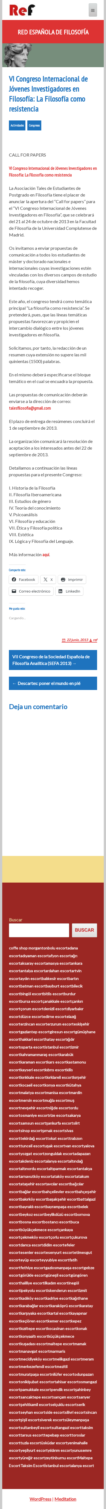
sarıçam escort (65, 1397)
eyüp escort (30, 1260)
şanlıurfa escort (59, 1123)
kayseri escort (32, 1069)
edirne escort (54, 1016)
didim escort (53, 1245)
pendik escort (63, 1389)
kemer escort (59, 1321)
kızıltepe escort (33, 1328)
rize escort (58, 1115)
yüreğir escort (32, 1457)
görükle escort (33, 1275)
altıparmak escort (63, 1168)
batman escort (33, 986)
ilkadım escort (56, 1283)
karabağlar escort (35, 1305)
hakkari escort (32, 1039)
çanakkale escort (57, 1001)
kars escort (57, 1062)
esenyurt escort (60, 1252)
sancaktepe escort (36, 1397)
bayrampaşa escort (62, 1206)
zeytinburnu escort (61, 1457)
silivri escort (75, 1412)
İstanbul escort (58, 1465)
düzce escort (31, 1016)
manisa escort (58, 1092)
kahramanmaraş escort (40, 1054)
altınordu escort (34, 1168)
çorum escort (32, 1008)
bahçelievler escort (59, 1191)
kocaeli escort (32, 1085)
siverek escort (51, 1419)
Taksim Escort (32, 1465)
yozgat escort (32, 1153)
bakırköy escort (33, 1199)
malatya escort (33, 1092)
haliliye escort (32, 1283)
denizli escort (55, 1008)
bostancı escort (57, 1222)
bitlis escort (53, 993)
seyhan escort (32, 1412)
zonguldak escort (59, 1153)
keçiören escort (34, 1321)
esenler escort (33, 1252)
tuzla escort (30, 1442)
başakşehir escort (63, 1199)
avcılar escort (58, 1183)
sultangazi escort (66, 1427)
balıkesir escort (55, 978)
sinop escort (31, 1130)
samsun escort (33, 1123)
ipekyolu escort (33, 1290)
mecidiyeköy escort (37, 1359)
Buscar (15, 919)
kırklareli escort (60, 1077)
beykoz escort (32, 1214)
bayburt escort (59, 986)
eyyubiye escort (55, 1260)
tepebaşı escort (58, 1435)
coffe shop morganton (28, 948)
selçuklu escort (63, 1404)
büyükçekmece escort (39, 1229)
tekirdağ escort (33, 1138)
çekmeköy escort (35, 1237)
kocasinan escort (62, 1328)
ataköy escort (64, 1176)
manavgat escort (35, 1351)
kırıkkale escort (33, 1077)
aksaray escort (33, 963)
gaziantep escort (35, 1031)
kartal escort (60, 1313)
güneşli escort (58, 1275)
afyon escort (60, 955)
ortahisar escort (65, 1381)
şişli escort (30, 1419)
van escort (74, 1145)
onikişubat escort (35, 1381)
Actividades (17, 125)
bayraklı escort (33, 1206)
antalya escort (32, 970)
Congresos (34, 125)
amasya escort (58, 963)
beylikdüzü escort (60, 1214)
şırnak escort (53, 1130)
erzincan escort (33, 1024)
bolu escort (58, 948)
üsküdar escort (54, 1442)
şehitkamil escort (35, 1404)
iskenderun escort (63, 1290)
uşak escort (55, 1145)
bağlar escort (32, 1191)
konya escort (56, 1085)
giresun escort (62, 1031)
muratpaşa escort (35, 1374)
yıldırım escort (60, 1450)
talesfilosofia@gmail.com (30, 408)
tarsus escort (32, 1435)
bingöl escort (31, 993)
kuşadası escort (34, 1343)
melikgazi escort (68, 1359)
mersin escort (32, 1100)
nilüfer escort (62, 1374)
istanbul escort (58, 1047)
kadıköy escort (33, 1298)
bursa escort (31, 1001)
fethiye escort (32, 1267)
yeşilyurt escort (34, 1450)
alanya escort (57, 1161)
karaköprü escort (65, 1305)
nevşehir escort (34, 1107)
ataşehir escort (33, 1183)
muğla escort (55, 1100)
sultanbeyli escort (36, 1427)
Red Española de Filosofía (53, 32)
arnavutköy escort (36, 1176)
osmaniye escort (34, 1115)
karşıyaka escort (34, 1313)
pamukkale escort (35, 1389)
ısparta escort (32, 1047)
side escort (55, 1412)
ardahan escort (58, 970)
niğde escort (59, 1107)
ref (95, 640)
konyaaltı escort (34, 1336)
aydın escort (31, 978)
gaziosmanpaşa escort (64, 1267)
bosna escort (31, 1222)
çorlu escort (60, 1237)
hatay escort (56, 1039)
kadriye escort (58, 1298)
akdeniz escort (33, 1161)
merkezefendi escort (38, 1366)
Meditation (65, 1499)
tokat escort (58, 1138)
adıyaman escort (34, 955)
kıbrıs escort (55, 1069)
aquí (45, 554)
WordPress (40, 1499)
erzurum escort (60, 1024)
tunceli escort (32, 1145)
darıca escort (31, 1245)
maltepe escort (61, 1343)
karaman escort (33, 1062)
